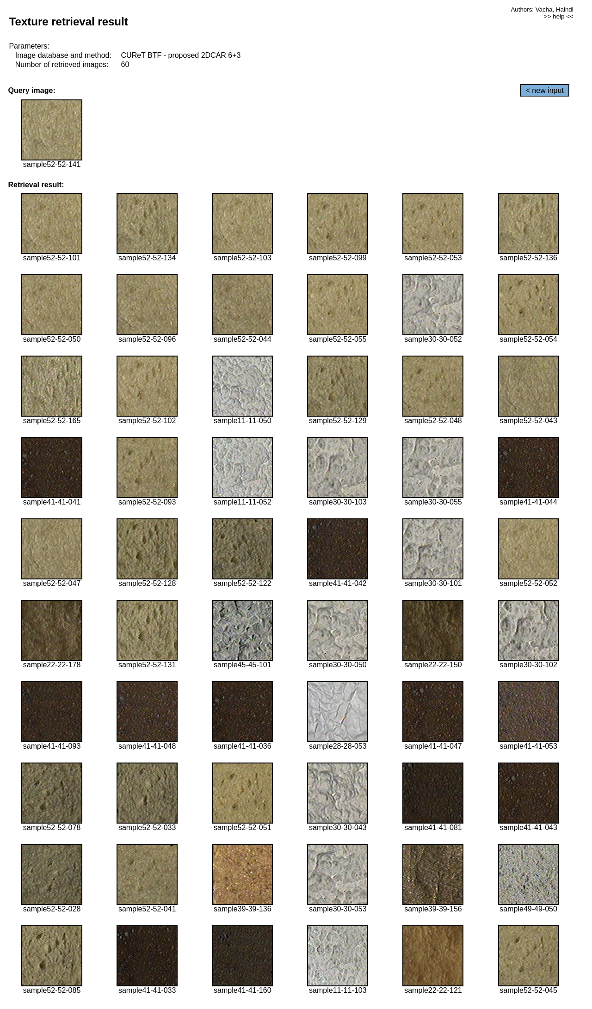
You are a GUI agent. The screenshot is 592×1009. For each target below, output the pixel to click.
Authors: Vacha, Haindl (542, 9)
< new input (545, 90)
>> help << (559, 16)
